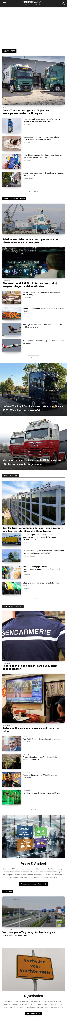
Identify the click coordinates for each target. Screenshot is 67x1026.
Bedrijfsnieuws (7, 108)
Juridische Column (9, 930)
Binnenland (27, 755)
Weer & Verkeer (28, 178)
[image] (33, 836)
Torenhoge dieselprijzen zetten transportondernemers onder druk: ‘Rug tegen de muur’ (42, 569)
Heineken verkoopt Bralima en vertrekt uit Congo (41, 793)
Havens (5, 237)
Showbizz (27, 773)
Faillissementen (29, 542)
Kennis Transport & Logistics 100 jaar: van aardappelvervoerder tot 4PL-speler (26, 112)
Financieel (6, 524)
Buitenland (6, 663)
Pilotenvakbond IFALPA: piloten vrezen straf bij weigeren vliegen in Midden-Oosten (29, 285)
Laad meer (33, 191)
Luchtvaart (6, 281)
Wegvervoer (27, 124)
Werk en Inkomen (29, 556)
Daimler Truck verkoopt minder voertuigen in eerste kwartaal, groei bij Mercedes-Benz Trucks (32, 530)
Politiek (26, 737)
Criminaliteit (27, 298)
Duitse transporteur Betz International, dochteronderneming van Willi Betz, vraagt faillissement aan (39, 537)
